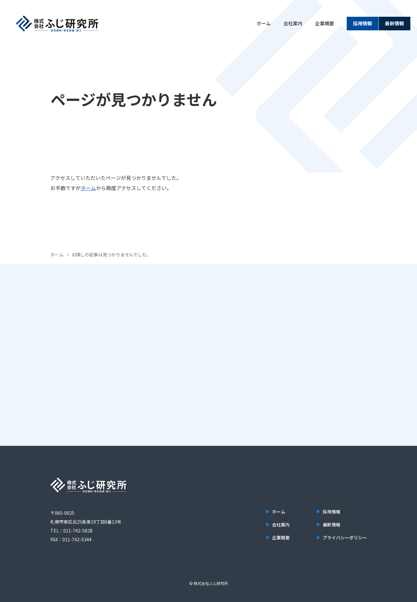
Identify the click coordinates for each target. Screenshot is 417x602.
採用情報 (362, 23)
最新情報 (394, 23)
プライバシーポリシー (345, 537)
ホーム (263, 23)
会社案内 (292, 23)
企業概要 (324, 23)
